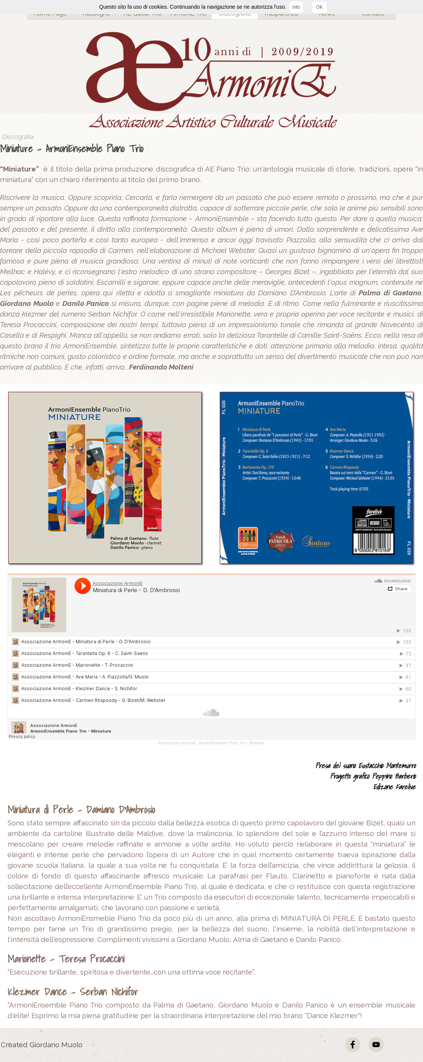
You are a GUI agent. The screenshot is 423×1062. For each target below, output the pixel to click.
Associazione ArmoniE (177, 743)
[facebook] (352, 1044)
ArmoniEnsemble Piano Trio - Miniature (232, 743)
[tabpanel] (211, 256)
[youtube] (376, 1044)
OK (319, 7)
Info (296, 7)
